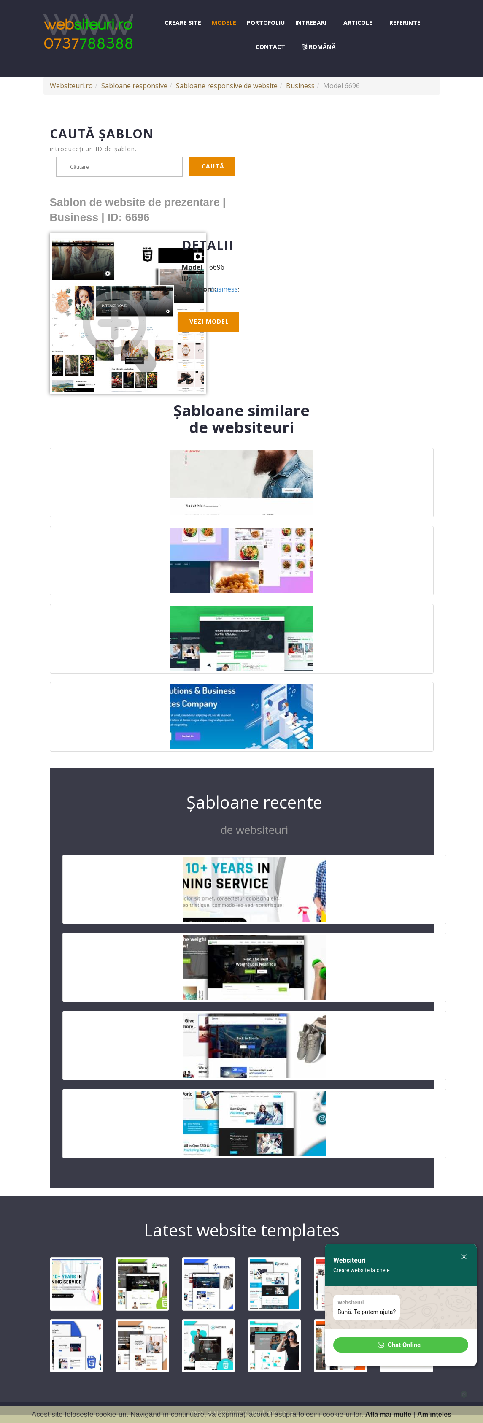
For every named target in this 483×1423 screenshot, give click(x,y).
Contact (270, 47)
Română (319, 47)
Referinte (405, 23)
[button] (400, 1345)
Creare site (183, 23)
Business (300, 85)
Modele (224, 23)
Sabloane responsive (134, 85)
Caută (213, 166)
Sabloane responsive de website (227, 85)
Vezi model (209, 321)
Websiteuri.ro (71, 85)
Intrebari (310, 23)
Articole (357, 23)
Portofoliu (266, 23)
